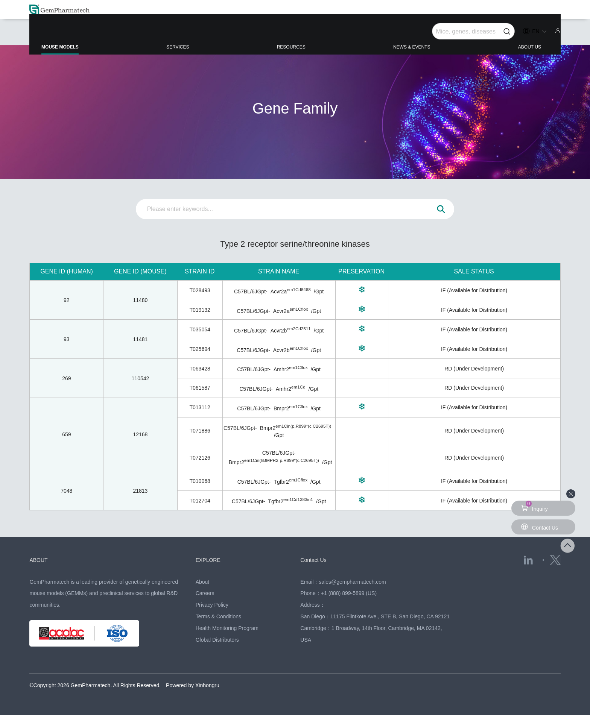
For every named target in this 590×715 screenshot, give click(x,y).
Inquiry (535, 506)
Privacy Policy (212, 605)
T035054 (199, 329)
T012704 (199, 501)
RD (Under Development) (474, 369)
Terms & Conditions (218, 616)
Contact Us (317, 559)
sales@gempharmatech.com (352, 582)
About (203, 582)
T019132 (199, 310)
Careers (205, 593)
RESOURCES (295, 34)
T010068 (199, 481)
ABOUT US (509, 34)
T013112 (199, 407)
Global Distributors (217, 640)
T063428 (199, 369)
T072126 (199, 458)
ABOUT (41, 559)
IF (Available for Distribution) (474, 290)
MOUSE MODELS (90, 37)
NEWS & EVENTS (404, 34)
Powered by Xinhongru (192, 685)
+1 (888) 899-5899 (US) (349, 593)
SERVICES (195, 34)
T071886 (199, 431)
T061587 (199, 388)
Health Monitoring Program (227, 628)
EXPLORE (212, 559)
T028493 (199, 290)
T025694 (199, 349)
